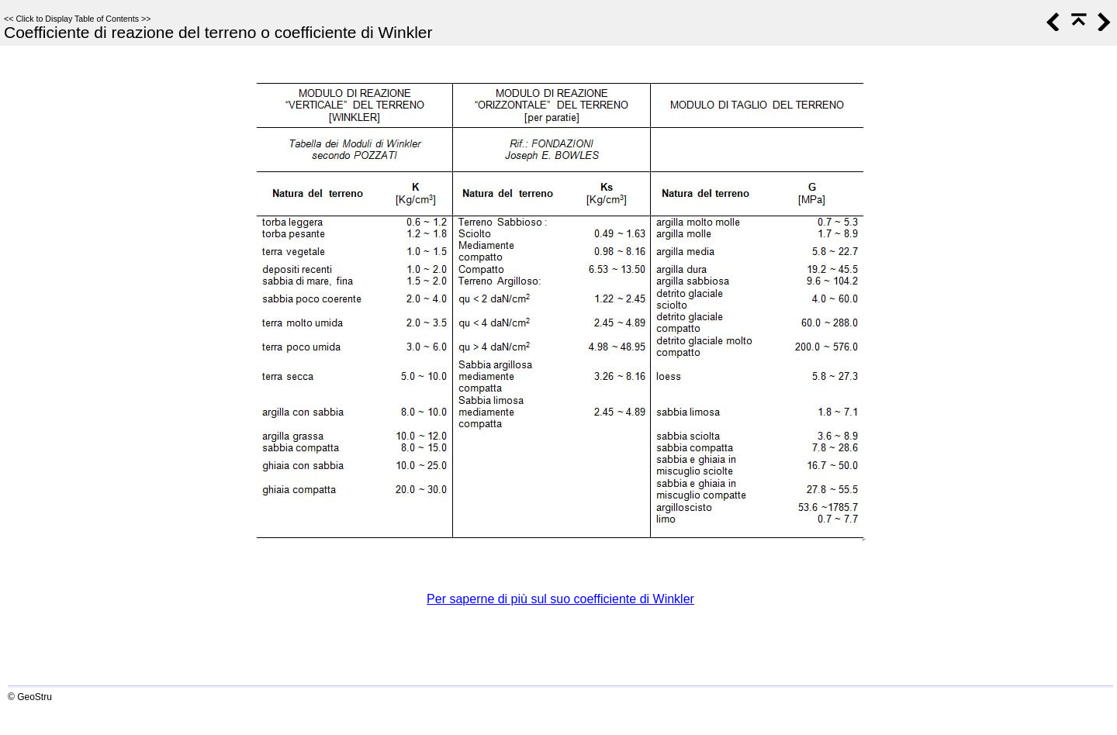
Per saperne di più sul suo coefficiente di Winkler (560, 599)
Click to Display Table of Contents (77, 18)
